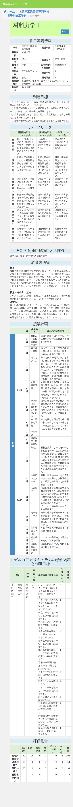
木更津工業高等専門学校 (34, 11)
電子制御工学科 (17, 15)
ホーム (9, 11)
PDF (65, 32)
